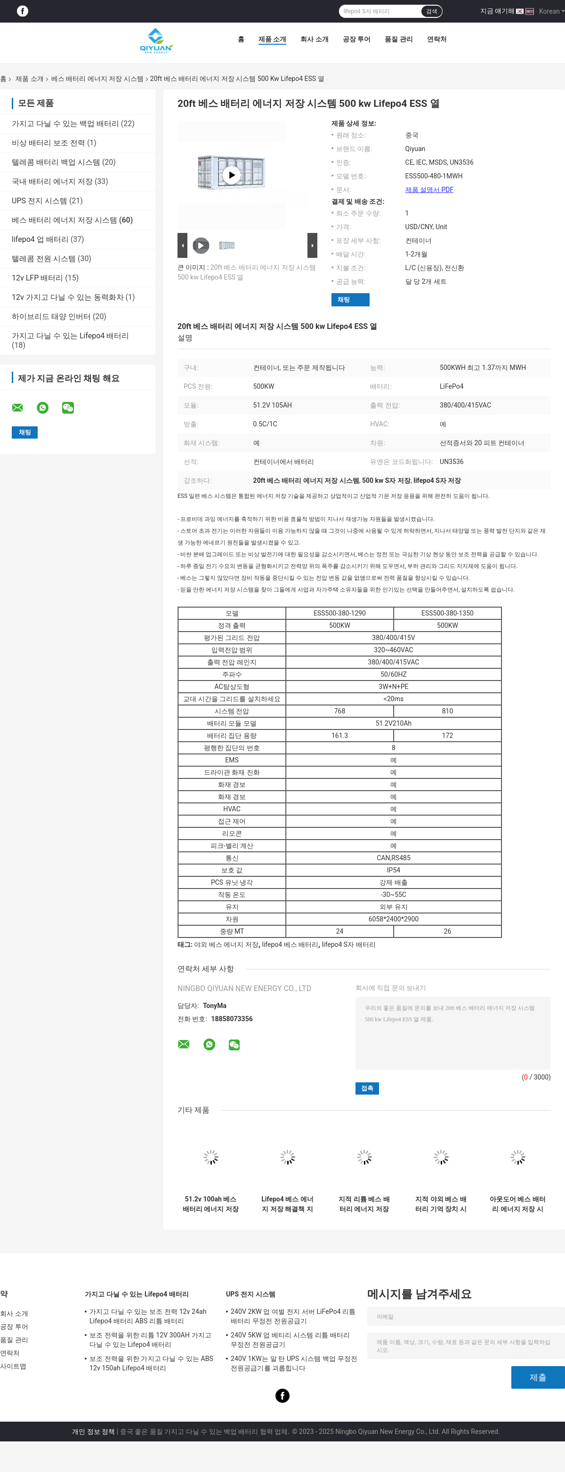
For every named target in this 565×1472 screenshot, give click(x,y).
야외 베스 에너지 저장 (226, 944)
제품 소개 (272, 39)
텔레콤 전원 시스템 (44, 258)
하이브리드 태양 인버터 (51, 316)
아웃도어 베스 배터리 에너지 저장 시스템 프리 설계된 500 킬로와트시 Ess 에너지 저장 (518, 1204)
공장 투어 (357, 39)
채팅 (344, 299)
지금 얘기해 (497, 11)
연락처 (437, 39)
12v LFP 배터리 (37, 277)
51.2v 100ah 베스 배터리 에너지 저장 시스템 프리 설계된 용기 (211, 1204)
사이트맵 (13, 1366)
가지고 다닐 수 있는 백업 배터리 (65, 123)
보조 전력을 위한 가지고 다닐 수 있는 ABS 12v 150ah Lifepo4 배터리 (151, 1363)
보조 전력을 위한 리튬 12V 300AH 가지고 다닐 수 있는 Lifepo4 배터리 (150, 1339)
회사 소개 (314, 39)
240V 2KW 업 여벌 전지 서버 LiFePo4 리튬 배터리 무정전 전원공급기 (293, 1316)
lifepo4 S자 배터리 (349, 944)
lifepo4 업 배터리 (40, 239)
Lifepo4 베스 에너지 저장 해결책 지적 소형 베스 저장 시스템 (287, 1204)
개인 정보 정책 (93, 1431)
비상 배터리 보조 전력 (48, 142)
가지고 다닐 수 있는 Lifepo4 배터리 (70, 335)
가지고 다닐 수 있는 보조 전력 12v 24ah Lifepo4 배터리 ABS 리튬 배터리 (148, 1316)
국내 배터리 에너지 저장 (52, 181)
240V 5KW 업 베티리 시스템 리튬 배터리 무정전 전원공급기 (290, 1339)
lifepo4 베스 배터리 (290, 944)
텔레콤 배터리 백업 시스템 (56, 162)
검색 (431, 11)
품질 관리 (398, 39)
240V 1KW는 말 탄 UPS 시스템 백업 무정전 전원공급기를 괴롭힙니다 (294, 1363)
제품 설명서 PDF (429, 189)
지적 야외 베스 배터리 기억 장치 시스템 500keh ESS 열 (440, 1204)
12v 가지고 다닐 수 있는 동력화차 (68, 297)
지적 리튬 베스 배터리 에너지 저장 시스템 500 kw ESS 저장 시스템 (364, 1204)
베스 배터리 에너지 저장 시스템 (97, 78)
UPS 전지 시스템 (39, 200)
